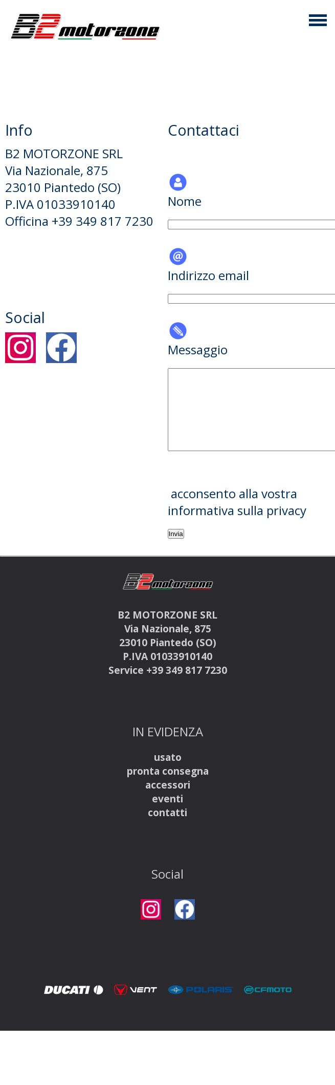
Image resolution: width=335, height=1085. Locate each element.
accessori (167, 785)
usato (168, 757)
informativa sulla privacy (237, 510)
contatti (167, 812)
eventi (167, 798)
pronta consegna (168, 771)
